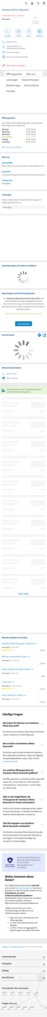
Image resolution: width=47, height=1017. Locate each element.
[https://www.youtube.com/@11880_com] (32, 1009)
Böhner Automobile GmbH (14, 656)
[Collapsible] (42, 724)
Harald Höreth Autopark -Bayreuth (18, 643)
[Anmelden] (32, 3)
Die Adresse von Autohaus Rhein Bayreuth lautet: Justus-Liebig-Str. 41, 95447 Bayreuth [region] (23, 733)
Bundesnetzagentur (24, 888)
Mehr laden (23, 593)
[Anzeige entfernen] (45, 1008)
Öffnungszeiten (14, 74)
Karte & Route (31, 85)
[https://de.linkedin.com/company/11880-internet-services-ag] (25, 1009)
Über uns (30, 74)
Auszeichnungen (30, 79)
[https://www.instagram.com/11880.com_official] (11, 1009)
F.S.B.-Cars (7, 682)
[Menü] (44, 3)
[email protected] (10, 761)
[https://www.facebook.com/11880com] (5, 1009)
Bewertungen (13, 85)
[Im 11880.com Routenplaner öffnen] (39, 334)
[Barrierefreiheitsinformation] (38, 3)
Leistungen (12, 79)
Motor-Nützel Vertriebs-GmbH (16, 669)
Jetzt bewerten (23, 324)
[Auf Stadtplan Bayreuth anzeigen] (44, 335)
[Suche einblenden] (26, 3)
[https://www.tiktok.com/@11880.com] (18, 1009)
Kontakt (10, 91)
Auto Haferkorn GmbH (12, 695)
